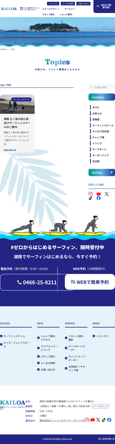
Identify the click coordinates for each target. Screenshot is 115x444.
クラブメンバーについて (49, 348)
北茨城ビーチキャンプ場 (76, 368)
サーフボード (99, 149)
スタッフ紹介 (48, 356)
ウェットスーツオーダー (76, 358)
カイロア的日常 (100, 131)
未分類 (95, 161)
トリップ (97, 143)
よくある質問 (48, 363)
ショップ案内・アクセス (49, 337)
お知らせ (97, 113)
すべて (95, 107)
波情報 (95, 119)
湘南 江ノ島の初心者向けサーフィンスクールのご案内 (17, 123)
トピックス (102, 336)
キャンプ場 (98, 137)
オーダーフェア (100, 155)
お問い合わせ (48, 369)
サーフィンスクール (103, 125)
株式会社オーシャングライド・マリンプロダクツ (66, 420)
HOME (3, 49)
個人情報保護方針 (106, 438)
